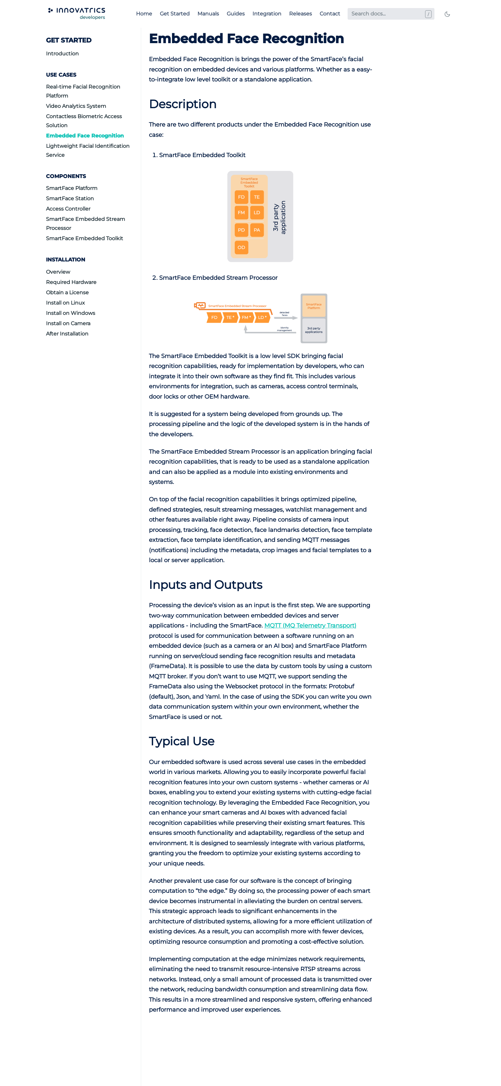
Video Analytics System (76, 106)
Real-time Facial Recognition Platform (83, 91)
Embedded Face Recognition (85, 136)
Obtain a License (67, 292)
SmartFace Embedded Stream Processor (85, 223)
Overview (58, 272)
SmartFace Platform (71, 188)
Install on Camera (68, 323)
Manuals (208, 14)
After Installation (67, 334)
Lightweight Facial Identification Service (88, 150)
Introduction (62, 54)
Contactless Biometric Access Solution (84, 120)
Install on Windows (70, 313)
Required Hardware (71, 282)
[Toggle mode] (447, 14)
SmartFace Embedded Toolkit (84, 238)
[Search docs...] (391, 14)
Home (144, 14)
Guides (236, 14)
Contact (330, 14)
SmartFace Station (70, 198)
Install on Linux (65, 303)
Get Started (175, 14)
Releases (300, 14)
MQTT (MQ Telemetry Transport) (310, 625)
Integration (266, 14)
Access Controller (68, 209)
